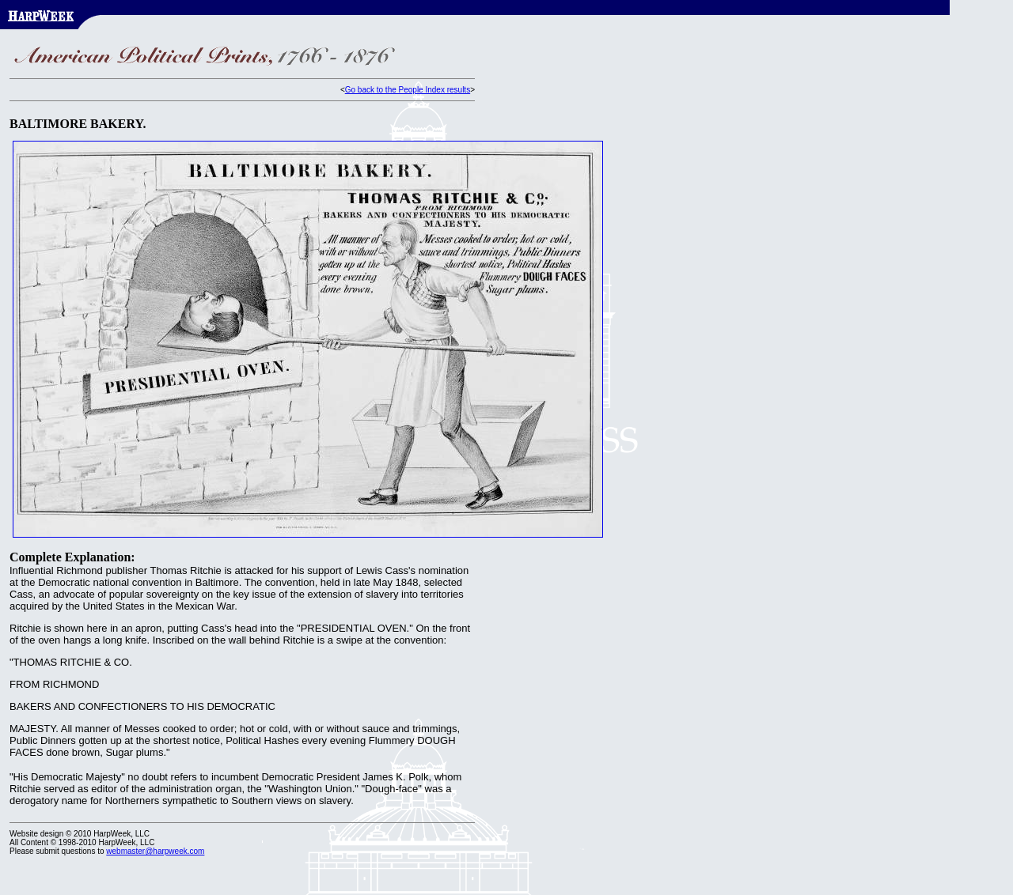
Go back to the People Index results (407, 89)
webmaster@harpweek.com (155, 851)
